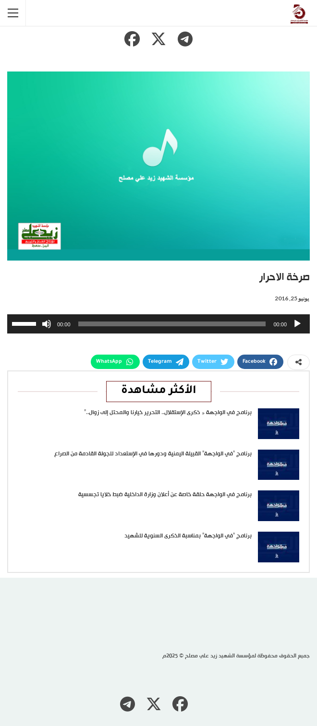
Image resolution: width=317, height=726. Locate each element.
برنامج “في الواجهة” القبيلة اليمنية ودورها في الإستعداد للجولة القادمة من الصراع (153, 454)
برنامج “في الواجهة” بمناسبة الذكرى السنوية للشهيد (188, 536)
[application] (158, 323)
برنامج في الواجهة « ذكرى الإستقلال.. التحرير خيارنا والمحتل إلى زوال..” (168, 412)
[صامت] (46, 324)
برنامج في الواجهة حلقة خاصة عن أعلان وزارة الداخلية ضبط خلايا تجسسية (165, 494)
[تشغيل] (297, 324)
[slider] (172, 323)
